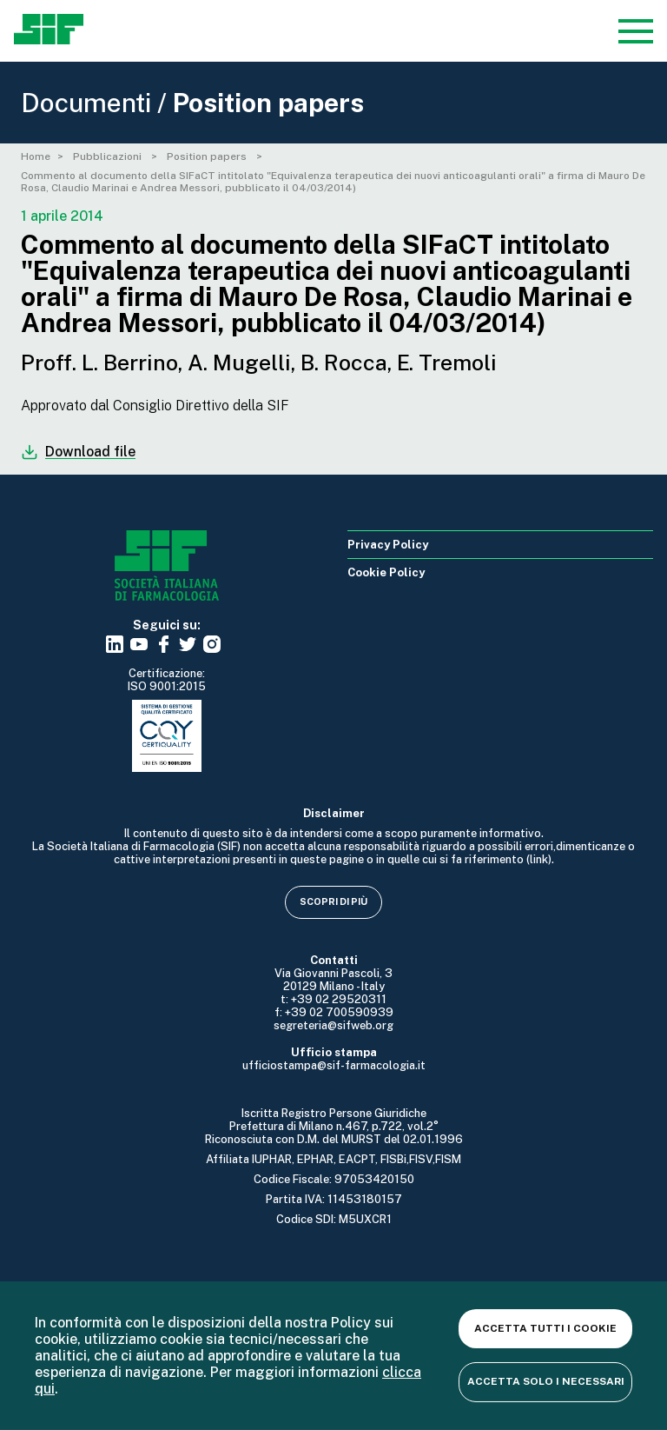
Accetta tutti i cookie (545, 1328)
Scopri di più (333, 901)
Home (35, 156)
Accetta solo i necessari (545, 1381)
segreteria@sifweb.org (333, 1025)
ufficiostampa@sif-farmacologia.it (334, 1065)
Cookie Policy (386, 572)
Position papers (208, 156)
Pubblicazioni (108, 156)
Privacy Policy (387, 544)
